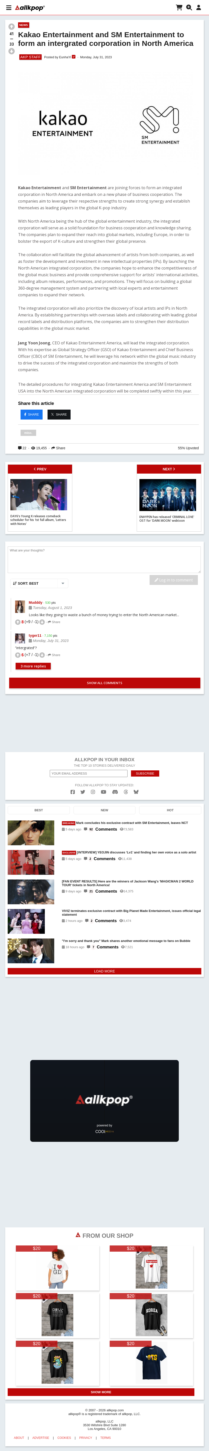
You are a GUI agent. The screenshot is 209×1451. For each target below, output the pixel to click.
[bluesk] (136, 792)
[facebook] (73, 792)
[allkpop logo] (30, 8)
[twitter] (82, 792)
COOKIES (64, 1438)
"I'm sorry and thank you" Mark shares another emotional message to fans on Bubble (126, 941)
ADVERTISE (40, 1438)
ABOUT (19, 1438)
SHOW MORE (101, 1392)
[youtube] (103, 792)
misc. (28, 433)
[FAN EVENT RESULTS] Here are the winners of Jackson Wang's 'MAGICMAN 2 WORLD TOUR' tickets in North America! (128, 883)
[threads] (126, 792)
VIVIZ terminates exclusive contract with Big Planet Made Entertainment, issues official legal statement (131, 912)
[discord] (115, 792)
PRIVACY (85, 1438)
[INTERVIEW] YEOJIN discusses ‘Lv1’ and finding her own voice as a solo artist (129, 852)
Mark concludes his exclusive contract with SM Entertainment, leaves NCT (125, 823)
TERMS (105, 1438)
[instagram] (93, 792)
